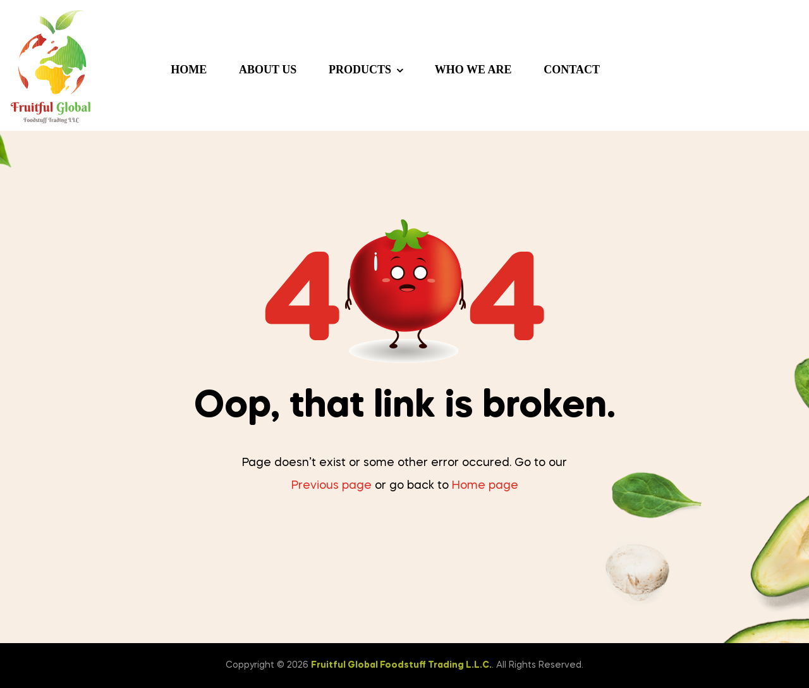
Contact (572, 69)
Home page (485, 485)
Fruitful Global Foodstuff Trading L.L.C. (401, 665)
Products (360, 69)
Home (189, 69)
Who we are (473, 69)
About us (267, 69)
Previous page (331, 485)
